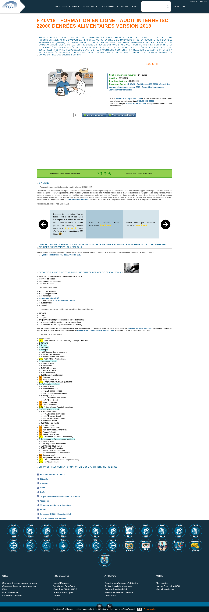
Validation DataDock (64, 586)
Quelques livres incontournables (19, 586)
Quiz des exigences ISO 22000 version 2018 (61, 255)
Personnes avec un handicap (119, 592)
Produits (60, 6)
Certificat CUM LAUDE (65, 589)
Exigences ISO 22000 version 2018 (55, 514)
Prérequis (44, 483)
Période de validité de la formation (55, 505)
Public (42, 488)
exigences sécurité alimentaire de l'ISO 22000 (95, 330)
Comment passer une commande (19, 583)
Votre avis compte (62, 592)
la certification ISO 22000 (64, 300)
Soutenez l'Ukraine (11, 596)
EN (184, 6)
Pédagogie (44, 501)
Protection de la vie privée (118, 586)
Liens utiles (110, 596)
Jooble (56, 596)
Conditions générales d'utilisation (121, 583)
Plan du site (162, 583)
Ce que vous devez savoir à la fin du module (60, 496)
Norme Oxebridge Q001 (168, 586)
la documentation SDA (49, 298)
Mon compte (90, 6)
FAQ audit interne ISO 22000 (52, 475)
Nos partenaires (10, 592)
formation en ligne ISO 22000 (129, 98)
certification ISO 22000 (78, 199)
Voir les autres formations (120, 90)
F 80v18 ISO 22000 (145, 101)
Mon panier (107, 6)
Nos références (61, 583)
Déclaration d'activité (115, 589)
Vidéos (43, 510)
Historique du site (165, 589)
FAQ (4, 589)
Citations (122, 6)
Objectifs (44, 479)
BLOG (134, 6)
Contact (74, 6)
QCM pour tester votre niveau (53, 518)
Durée (42, 492)
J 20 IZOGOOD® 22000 (136, 104)
